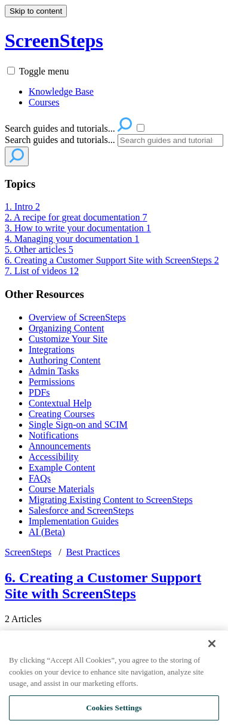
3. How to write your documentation (78, 228)
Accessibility (54, 457)
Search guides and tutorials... (60, 140)
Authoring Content (64, 360)
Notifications (54, 435)
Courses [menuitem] (44, 102)
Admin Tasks (54, 371)
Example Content (62, 467)
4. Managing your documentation (72, 239)
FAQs (40, 478)
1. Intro (22, 206)
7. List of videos (42, 271)
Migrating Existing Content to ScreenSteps (111, 500)
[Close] (212, 651)
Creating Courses (62, 414)
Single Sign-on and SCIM (78, 425)
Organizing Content (66, 328)
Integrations (51, 349)
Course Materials (61, 489)
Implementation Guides (74, 521)
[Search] (170, 140)
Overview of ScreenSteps (77, 317)
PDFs (39, 392)
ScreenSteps (28, 552)
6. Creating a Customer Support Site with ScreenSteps (112, 260)
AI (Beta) (47, 532)
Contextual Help (60, 403)
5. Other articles (39, 249)
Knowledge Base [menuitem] (61, 91)
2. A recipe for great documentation (76, 217)
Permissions (52, 382)
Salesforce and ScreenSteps (81, 510)
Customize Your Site (68, 339)
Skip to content (36, 11)
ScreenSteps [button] (54, 40)
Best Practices (93, 552)
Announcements (60, 446)
